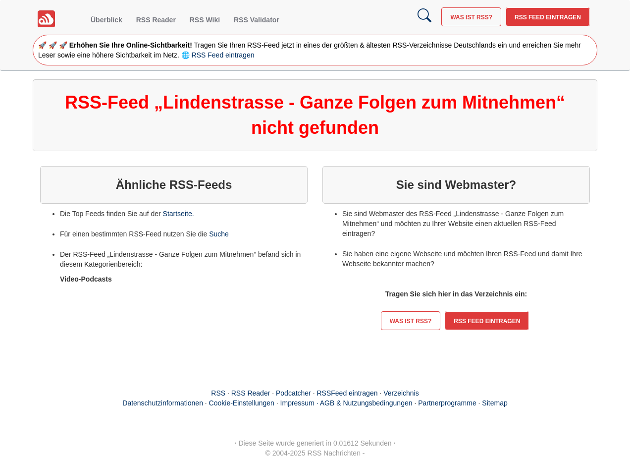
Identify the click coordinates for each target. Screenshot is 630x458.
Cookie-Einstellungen (241, 403)
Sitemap (494, 403)
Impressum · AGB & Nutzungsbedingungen (346, 403)
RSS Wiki (205, 20)
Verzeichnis (401, 393)
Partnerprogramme (447, 403)
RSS (218, 393)
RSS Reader (156, 20)
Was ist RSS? (471, 17)
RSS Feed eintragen (548, 17)
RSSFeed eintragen (347, 393)
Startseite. (178, 214)
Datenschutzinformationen (162, 403)
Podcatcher (293, 393)
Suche (219, 234)
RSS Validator (256, 20)
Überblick (106, 20)
